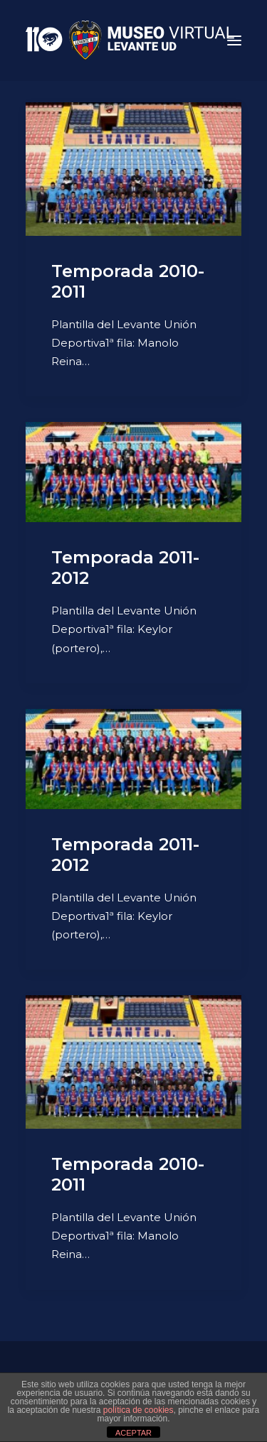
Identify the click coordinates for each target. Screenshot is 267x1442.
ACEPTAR (133, 1433)
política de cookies (138, 1410)
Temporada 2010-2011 (127, 281)
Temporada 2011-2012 (125, 567)
